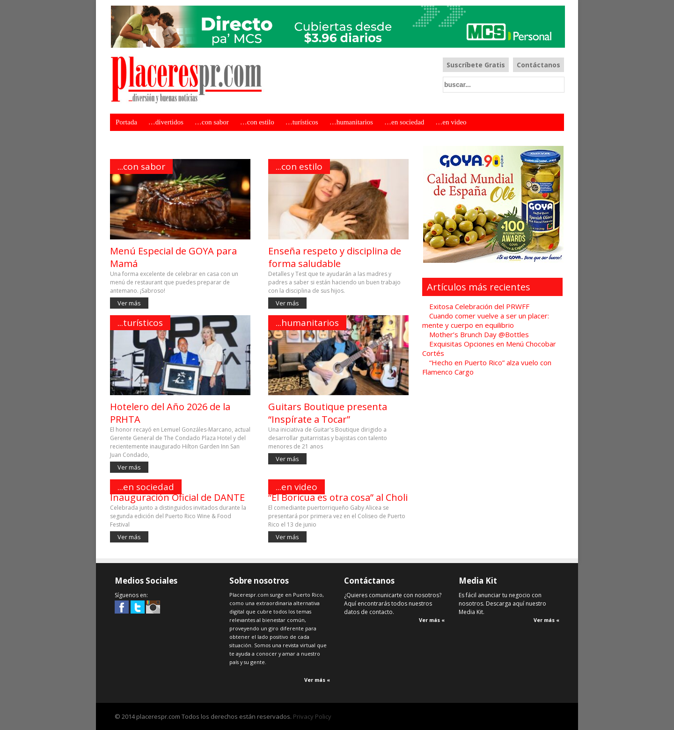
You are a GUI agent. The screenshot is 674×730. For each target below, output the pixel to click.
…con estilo (257, 122)
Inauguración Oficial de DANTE (177, 497)
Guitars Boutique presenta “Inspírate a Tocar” (327, 413)
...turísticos (140, 323)
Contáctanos (538, 64)
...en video (296, 487)
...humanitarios (307, 323)
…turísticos (302, 122)
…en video (450, 122)
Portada (126, 122)
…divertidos (165, 122)
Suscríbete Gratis (476, 64)
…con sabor (212, 122)
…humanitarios (351, 122)
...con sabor (141, 166)
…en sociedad (404, 122)
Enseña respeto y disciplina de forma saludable (334, 257)
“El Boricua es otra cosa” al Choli (338, 497)
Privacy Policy (312, 716)
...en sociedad (145, 487)
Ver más (129, 303)
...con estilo (299, 166)
